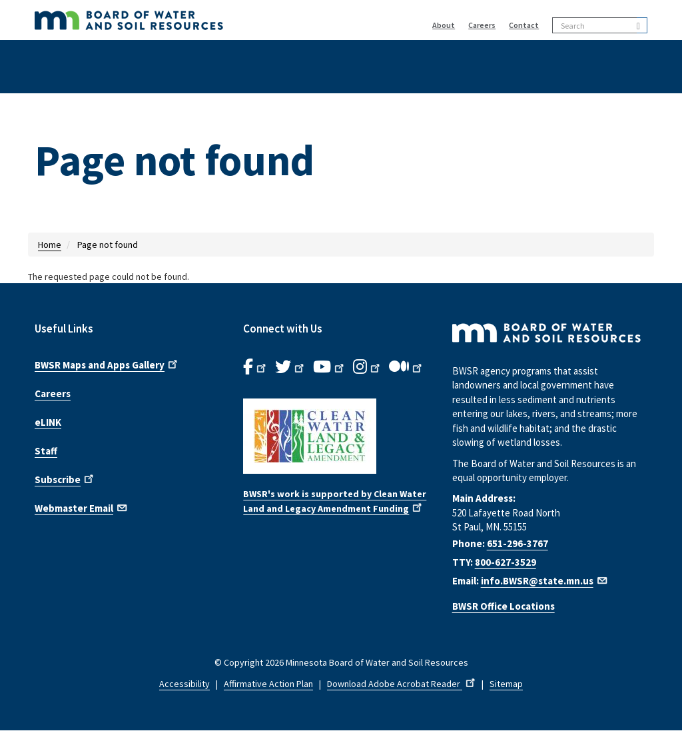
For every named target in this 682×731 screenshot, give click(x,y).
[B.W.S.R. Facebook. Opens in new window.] (255, 367)
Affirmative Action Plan (268, 684)
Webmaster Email (82, 507)
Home (49, 245)
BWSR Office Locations (503, 606)
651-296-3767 (517, 543)
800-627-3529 (505, 562)
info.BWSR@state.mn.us (545, 580)
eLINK (48, 422)
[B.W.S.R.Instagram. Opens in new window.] (367, 367)
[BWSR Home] (192, 20)
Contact (524, 25)
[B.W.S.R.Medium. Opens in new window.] (406, 367)
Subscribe (65, 478)
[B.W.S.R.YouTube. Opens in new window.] (329, 367)
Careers (482, 25)
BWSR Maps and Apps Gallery (107, 364)
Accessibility (184, 684)
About (443, 25)
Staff (46, 450)
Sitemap (506, 684)
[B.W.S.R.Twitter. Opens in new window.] (290, 367)
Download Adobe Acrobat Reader (402, 684)
